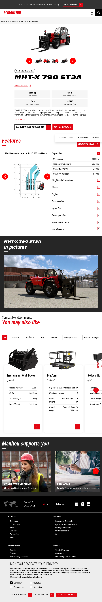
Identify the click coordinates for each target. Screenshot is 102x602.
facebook (75, 504)
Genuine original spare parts (65, 556)
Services (56, 545)
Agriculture (14, 521)
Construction (15, 524)
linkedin (87, 504)
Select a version (73, 4)
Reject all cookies (22, 595)
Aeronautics (14, 534)
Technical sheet (21, 85)
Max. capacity (32, 96)
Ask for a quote (63, 127)
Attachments (14, 545)
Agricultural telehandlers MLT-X (66, 524)
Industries (13, 528)
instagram (81, 504)
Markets (12, 517)
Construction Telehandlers (65, 521)
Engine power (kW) (69, 104)
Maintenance (59, 553)
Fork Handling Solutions (19, 556)
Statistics (37, 583)
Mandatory (18, 583)
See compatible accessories (30, 127)
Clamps (13, 553)
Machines (57, 517)
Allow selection (44, 595)
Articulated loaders (62, 531)
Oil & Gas (13, 531)
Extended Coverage (62, 550)
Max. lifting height (69, 96)
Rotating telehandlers (63, 528)
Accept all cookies (67, 595)
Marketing (37, 587)
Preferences (19, 587)
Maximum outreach (32, 104)
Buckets (13, 550)
